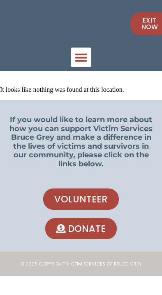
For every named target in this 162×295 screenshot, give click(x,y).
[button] (81, 57)
